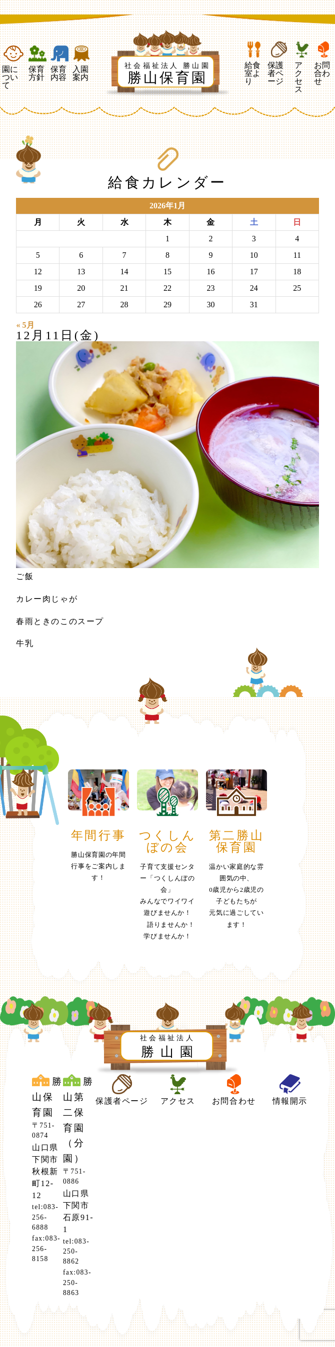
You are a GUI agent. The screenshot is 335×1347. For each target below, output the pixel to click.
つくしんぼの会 (167, 841)
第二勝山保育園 (236, 841)
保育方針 (37, 63)
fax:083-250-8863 (77, 1283)
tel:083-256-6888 (45, 1217)
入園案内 (81, 63)
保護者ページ (279, 63)
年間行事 (98, 835)
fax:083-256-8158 (46, 1249)
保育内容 (59, 63)
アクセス (302, 67)
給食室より (254, 63)
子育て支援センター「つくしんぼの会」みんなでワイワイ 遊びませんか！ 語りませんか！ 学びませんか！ (171, 901)
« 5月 (25, 325)
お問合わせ (323, 63)
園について (13, 67)
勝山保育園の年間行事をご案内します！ (98, 866)
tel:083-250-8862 (76, 1252)
